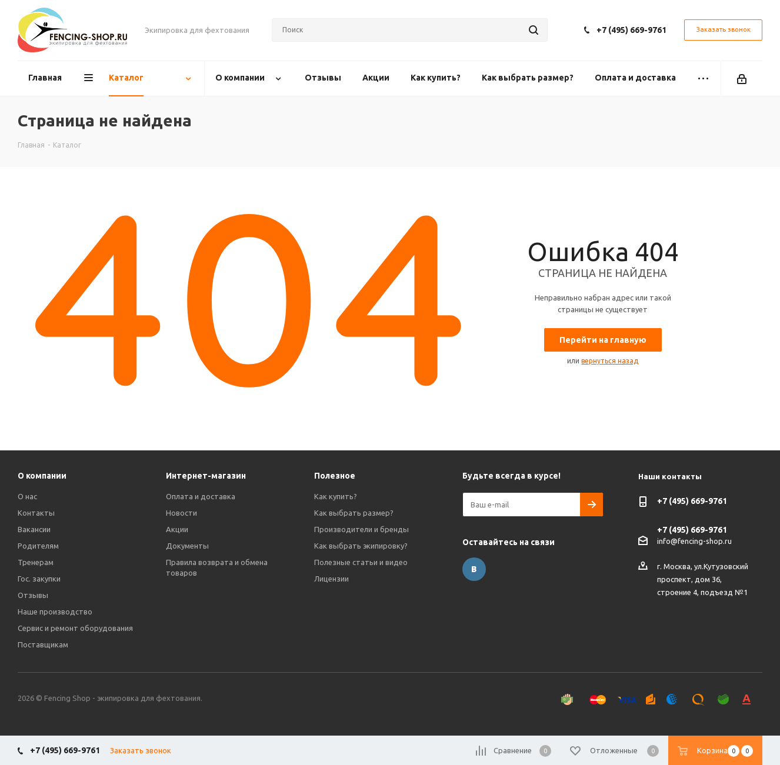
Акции (177, 529)
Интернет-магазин (206, 475)
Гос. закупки (39, 578)
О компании (42, 475)
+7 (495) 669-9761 (631, 30)
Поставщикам (43, 644)
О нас (27, 496)
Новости (181, 513)
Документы (187, 546)
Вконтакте (474, 569)
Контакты (36, 513)
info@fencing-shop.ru (694, 540)
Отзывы (33, 595)
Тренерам (36, 562)
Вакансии (34, 529)
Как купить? (335, 496)
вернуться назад (609, 361)
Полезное (334, 475)
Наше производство (55, 611)
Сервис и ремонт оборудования (75, 628)
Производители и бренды (361, 529)
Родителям (38, 546)
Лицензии (331, 578)
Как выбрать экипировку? (361, 546)
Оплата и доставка (200, 496)
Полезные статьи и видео (361, 562)
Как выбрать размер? (354, 513)
